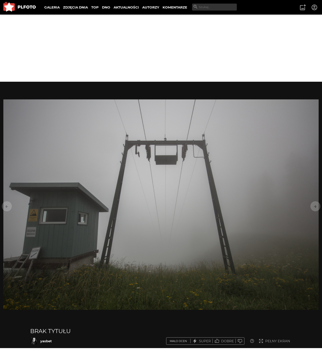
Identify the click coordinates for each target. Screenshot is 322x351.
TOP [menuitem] (95, 7)
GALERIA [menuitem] (52, 7)
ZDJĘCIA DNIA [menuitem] (75, 7)
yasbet (46, 341)
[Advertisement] (161, 48)
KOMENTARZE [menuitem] (175, 7)
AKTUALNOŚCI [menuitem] (126, 7)
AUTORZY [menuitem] (150, 7)
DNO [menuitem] (106, 7)
